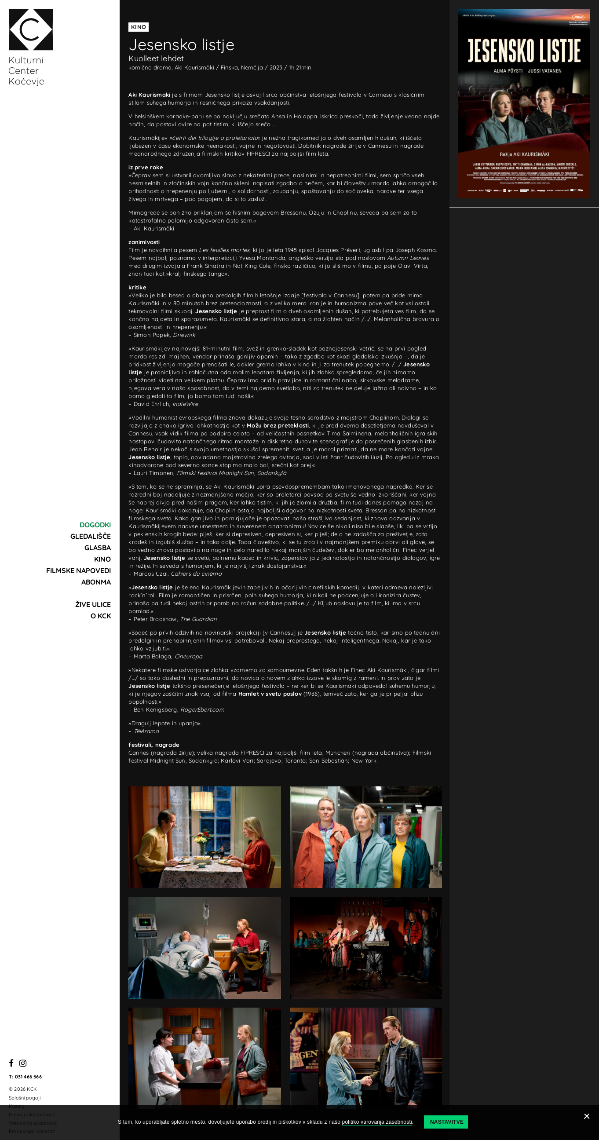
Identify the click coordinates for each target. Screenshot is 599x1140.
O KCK (101, 615)
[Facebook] (11, 1064)
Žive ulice (93, 604)
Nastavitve (447, 1122)
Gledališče (90, 536)
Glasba (97, 547)
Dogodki (95, 524)
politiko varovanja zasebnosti (377, 1122)
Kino (102, 559)
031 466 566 (28, 1077)
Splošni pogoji (24, 1098)
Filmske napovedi (78, 570)
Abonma (96, 581)
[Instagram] (22, 1064)
